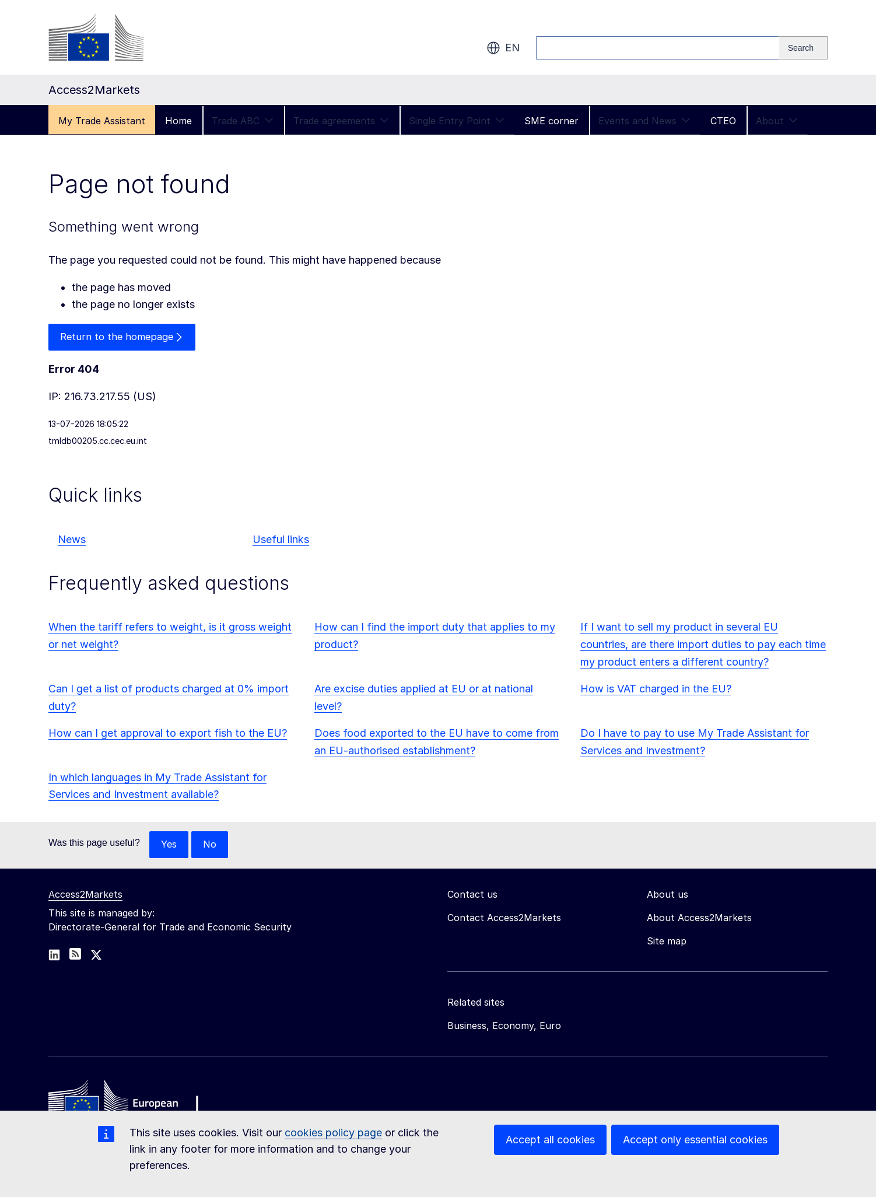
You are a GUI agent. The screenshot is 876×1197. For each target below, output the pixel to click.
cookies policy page (333, 1132)
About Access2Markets (699, 920)
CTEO (723, 121)
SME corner (551, 121)
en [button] (503, 48)
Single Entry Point (456, 121)
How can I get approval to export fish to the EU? (167, 735)
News (72, 540)
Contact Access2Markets (504, 920)
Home (178, 121)
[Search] (803, 48)
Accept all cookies (550, 1139)
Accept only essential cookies (695, 1139)
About (777, 121)
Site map (666, 943)
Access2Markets (85, 896)
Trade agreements (341, 121)
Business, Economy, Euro (504, 1028)
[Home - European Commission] (133, 1105)
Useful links (281, 540)
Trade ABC (243, 121)
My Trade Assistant (101, 121)
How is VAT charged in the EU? (655, 690)
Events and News (644, 121)
